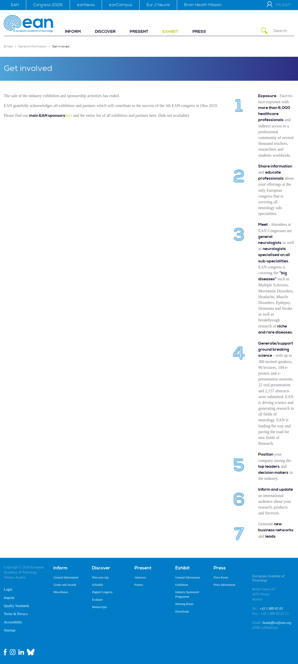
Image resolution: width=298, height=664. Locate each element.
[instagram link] (12, 652)
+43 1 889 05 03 (271, 609)
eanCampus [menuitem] (120, 4)
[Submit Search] (264, 31)
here (68, 115)
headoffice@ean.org (276, 623)
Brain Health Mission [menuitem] (203, 4)
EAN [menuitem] (15, 4)
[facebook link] (5, 652)
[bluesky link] (31, 652)
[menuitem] (73, 31)
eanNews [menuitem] (86, 4)
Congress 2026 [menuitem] (48, 4)
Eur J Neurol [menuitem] (158, 4)
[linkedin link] (21, 652)
